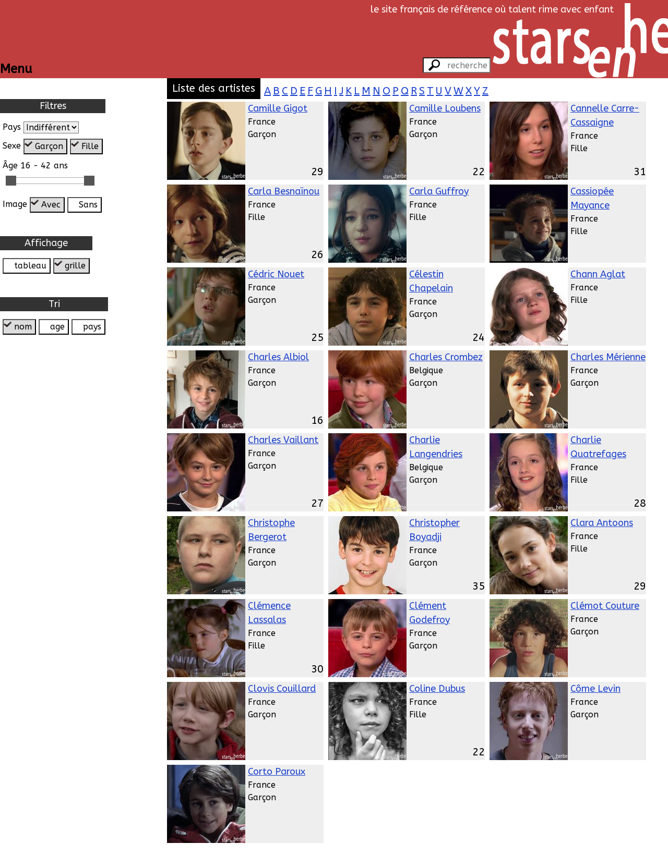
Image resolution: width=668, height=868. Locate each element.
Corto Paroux (276, 771)
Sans (88, 205)
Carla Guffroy (439, 191)
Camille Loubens (445, 108)
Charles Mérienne (608, 357)
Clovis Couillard (282, 688)
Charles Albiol (278, 357)
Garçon (49, 146)
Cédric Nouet (276, 274)
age (57, 327)
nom (23, 327)
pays (92, 327)
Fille (90, 146)
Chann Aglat (597, 274)
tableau (30, 266)
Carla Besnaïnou (283, 191)
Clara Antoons (601, 523)
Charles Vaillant (283, 440)
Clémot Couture (604, 606)
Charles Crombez (446, 357)
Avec (51, 205)
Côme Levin (595, 688)
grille (75, 266)
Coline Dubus (437, 688)
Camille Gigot (277, 108)
